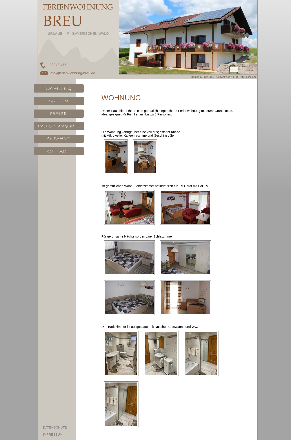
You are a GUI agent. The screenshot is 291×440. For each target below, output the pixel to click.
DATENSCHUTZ (55, 427)
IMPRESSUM (53, 434)
